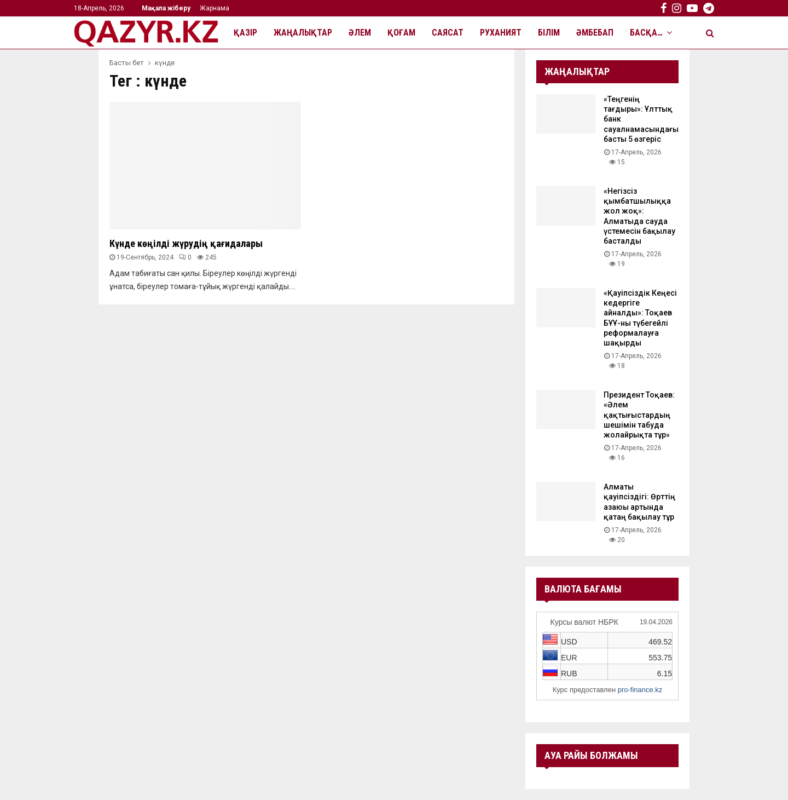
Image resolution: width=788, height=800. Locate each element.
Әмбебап (594, 32)
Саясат (447, 32)
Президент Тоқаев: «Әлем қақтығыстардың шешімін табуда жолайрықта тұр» (639, 414)
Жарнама (214, 8)
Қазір (245, 32)
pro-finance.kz (640, 690)
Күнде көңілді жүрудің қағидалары (186, 243)
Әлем (360, 32)
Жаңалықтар (303, 32)
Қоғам (401, 32)
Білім (549, 32)
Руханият (501, 32)
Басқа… (646, 32)
